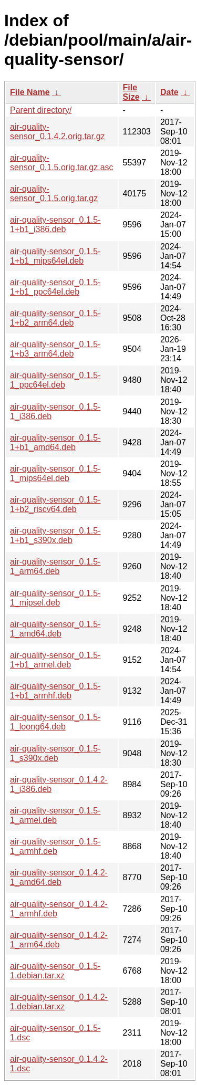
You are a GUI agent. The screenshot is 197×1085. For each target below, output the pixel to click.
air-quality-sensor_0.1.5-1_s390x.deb (55, 753)
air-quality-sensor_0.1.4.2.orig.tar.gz (57, 131)
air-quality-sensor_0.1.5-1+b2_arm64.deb (55, 318)
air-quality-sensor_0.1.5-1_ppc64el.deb (55, 380)
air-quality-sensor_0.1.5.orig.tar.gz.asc (61, 162)
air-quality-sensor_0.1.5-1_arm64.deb (55, 566)
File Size (131, 92)
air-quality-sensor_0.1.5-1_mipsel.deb (55, 598)
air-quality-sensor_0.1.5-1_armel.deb (55, 815)
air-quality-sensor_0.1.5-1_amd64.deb (55, 629)
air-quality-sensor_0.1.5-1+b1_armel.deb (55, 660)
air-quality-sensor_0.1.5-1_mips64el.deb (55, 473)
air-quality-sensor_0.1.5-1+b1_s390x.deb (55, 535)
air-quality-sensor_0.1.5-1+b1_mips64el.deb (55, 256)
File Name (30, 92)
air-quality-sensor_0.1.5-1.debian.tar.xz (55, 971)
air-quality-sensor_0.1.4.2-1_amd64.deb (59, 877)
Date (169, 92)
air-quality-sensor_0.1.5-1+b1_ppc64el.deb (55, 287)
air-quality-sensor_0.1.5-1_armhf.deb (55, 846)
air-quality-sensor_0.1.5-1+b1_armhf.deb (55, 691)
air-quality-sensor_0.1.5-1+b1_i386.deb (55, 224)
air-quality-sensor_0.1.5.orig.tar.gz (54, 193)
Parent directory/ (40, 110)
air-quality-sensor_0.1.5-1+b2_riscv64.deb (55, 504)
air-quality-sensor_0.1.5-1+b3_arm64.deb (55, 349)
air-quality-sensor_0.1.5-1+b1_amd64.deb (55, 442)
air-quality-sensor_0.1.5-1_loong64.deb (55, 722)
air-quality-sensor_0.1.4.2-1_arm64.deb (59, 940)
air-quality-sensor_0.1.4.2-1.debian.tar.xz (59, 1002)
